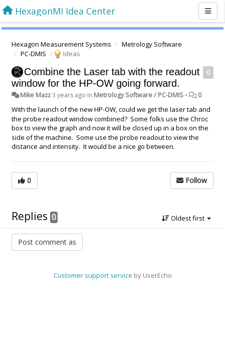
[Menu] (207, 11)
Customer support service (93, 275)
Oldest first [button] (186, 218)
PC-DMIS (33, 53)
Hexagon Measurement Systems (61, 44)
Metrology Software (152, 44)
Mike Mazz (35, 95)
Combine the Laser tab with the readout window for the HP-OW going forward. (105, 77)
